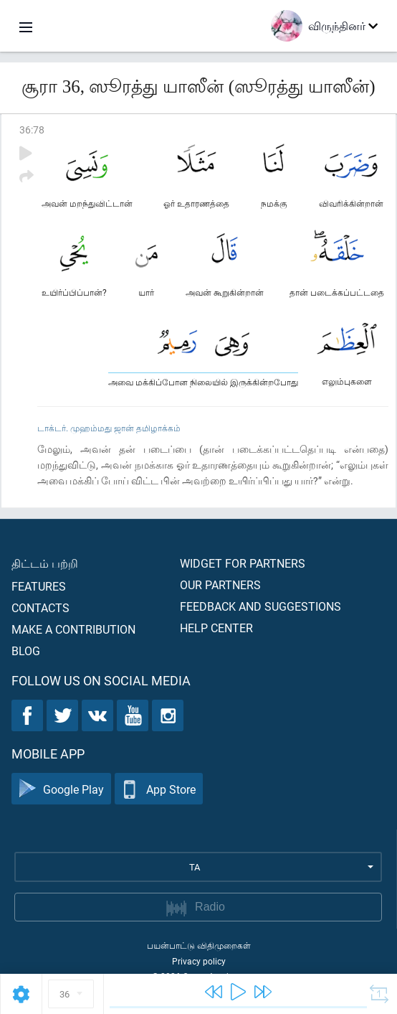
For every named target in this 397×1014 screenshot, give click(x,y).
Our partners (220, 584)
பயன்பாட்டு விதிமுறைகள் (199, 945)
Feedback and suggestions (260, 606)
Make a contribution (73, 629)
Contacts (40, 607)
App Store (159, 789)
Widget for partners (242, 563)
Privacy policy (199, 961)
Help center (216, 627)
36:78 (31, 129)
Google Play (61, 789)
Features (38, 585)
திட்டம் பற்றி (44, 563)
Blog (25, 650)
